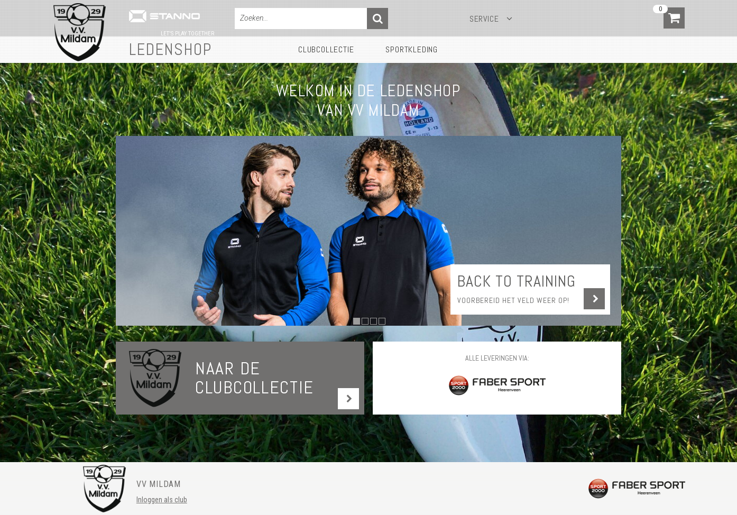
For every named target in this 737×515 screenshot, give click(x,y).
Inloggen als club (161, 499)
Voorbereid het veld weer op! (513, 300)
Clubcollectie (326, 49)
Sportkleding (411, 49)
